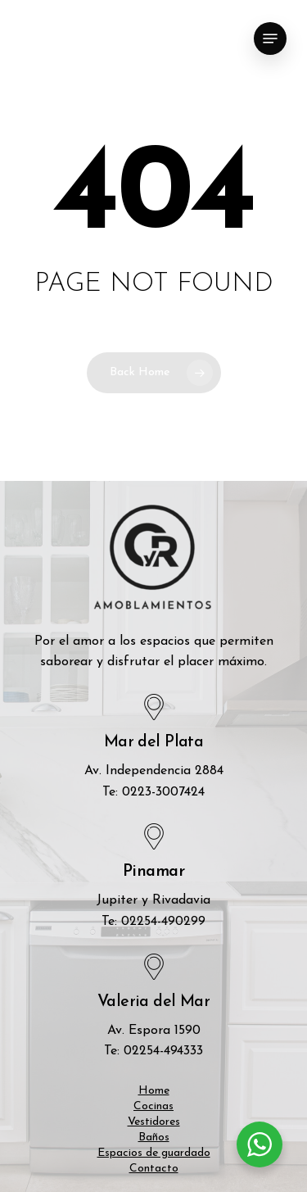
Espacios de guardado (153, 1153)
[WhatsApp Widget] (259, 1144)
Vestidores (154, 1122)
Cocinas (153, 1106)
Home (153, 1091)
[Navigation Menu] (270, 38)
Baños (153, 1137)
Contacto (153, 1169)
